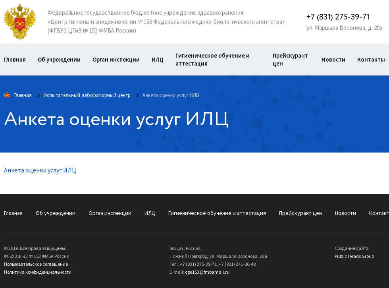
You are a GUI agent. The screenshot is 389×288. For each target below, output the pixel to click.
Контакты (371, 59)
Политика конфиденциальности (37, 272)
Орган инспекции (116, 59)
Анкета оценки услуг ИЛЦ (40, 170)
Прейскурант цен (290, 59)
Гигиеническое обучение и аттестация (212, 59)
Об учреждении (59, 59)
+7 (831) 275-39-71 (338, 17)
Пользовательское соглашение (36, 264)
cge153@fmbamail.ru (207, 272)
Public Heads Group (354, 256)
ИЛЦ (158, 59)
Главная (15, 59)
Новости (333, 59)
